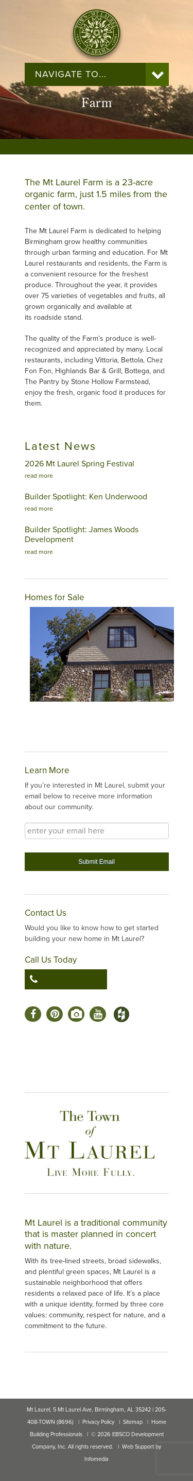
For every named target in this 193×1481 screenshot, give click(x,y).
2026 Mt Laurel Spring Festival (79, 464)
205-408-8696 (69, 979)
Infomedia (96, 1459)
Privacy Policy (98, 1422)
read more (39, 475)
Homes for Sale (54, 597)
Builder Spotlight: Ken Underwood (86, 497)
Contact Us (45, 913)
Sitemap (133, 1422)
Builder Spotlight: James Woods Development (81, 535)
